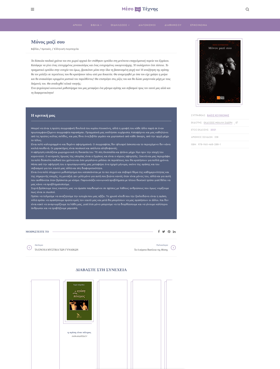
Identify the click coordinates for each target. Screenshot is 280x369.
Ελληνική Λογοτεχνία (66, 49)
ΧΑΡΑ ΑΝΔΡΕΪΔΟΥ (79, 336)
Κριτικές (46, 49)
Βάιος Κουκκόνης (218, 115)
